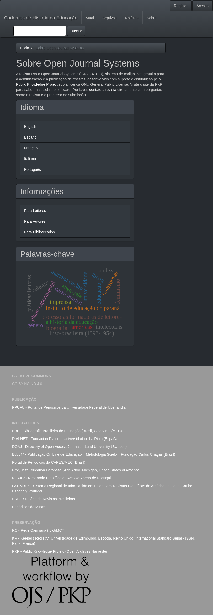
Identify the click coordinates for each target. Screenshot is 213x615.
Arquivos (109, 18)
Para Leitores (35, 210)
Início (24, 48)
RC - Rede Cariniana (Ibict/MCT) (38, 530)
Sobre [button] (153, 18)
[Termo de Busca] (39, 31)
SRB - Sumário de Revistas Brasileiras (43, 499)
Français (31, 148)
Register (181, 6)
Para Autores (34, 221)
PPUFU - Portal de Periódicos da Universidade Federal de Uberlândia (69, 407)
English (30, 126)
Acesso (202, 6)
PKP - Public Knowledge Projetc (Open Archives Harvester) (60, 551)
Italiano (30, 159)
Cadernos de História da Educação (40, 17)
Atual (90, 18)
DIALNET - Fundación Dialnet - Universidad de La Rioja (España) (65, 439)
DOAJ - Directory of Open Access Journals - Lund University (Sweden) (69, 446)
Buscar (76, 31)
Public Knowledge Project (37, 84)
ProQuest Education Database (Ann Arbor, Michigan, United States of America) (76, 470)
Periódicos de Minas (28, 507)
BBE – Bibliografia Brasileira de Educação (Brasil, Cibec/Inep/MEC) (67, 431)
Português (32, 169)
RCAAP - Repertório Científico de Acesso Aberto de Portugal (61, 478)
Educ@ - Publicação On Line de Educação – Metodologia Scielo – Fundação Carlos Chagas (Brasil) (93, 454)
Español (31, 137)
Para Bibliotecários (39, 232)
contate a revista (103, 89)
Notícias (132, 18)
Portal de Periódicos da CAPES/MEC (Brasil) (48, 462)
